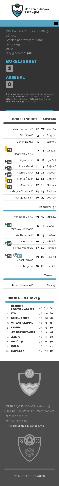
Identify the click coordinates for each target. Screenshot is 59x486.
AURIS (41, 476)
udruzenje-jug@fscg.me (28, 425)
